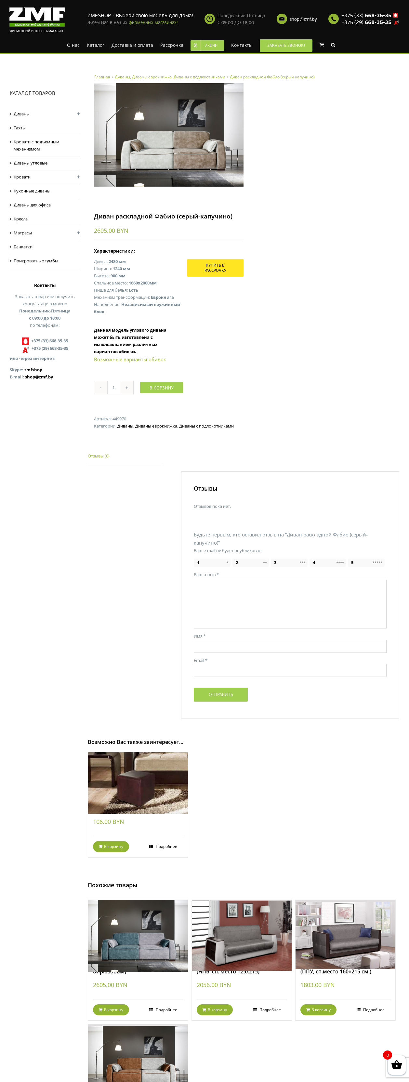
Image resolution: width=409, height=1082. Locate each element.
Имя (200, 636)
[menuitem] (73, 44)
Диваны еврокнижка (156, 426)
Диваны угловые (30, 163)
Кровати (22, 177)
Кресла (21, 219)
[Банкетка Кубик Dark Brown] (138, 775)
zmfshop (33, 370)
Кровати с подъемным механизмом (36, 145)
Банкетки (23, 247)
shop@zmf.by (303, 19)
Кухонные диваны (32, 191)
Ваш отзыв (206, 574)
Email (200, 660)
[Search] (333, 44)
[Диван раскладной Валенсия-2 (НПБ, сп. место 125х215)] (242, 927)
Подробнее (166, 846)
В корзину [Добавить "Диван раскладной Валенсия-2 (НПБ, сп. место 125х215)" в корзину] (217, 1009)
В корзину (162, 388)
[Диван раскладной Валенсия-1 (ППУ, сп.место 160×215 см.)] (346, 927)
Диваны (125, 426)
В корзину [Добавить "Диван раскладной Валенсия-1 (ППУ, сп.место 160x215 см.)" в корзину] (321, 1009)
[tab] (125, 456)
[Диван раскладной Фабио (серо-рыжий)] (138, 1051)
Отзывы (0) (99, 456)
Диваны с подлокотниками (206, 426)
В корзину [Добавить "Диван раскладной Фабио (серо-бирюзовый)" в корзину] (113, 1009)
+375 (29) (366, 22)
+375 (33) (366, 15)
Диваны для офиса (32, 205)
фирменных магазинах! (153, 22)
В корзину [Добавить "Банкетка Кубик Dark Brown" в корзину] (113, 846)
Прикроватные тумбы (36, 261)
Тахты (20, 128)
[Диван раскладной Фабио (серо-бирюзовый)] (138, 927)
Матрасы (23, 233)
